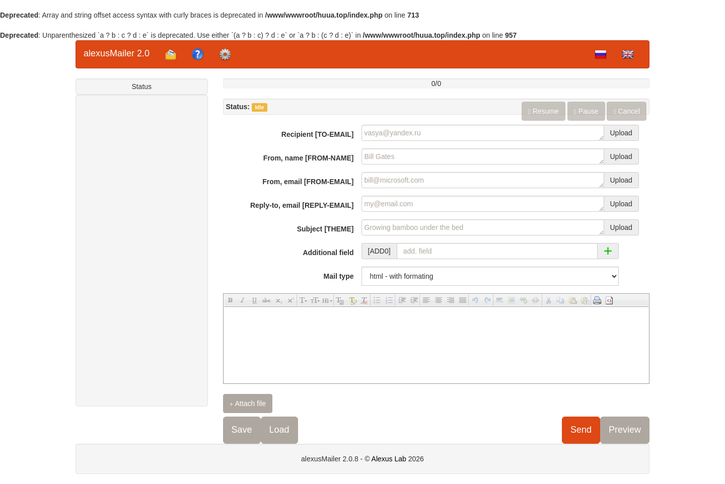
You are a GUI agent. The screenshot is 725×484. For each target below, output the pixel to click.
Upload (621, 133)
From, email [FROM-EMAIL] (307, 182)
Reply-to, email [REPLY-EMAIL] (302, 205)
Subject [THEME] (325, 229)
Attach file (248, 403)
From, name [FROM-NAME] (308, 158)
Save (242, 430)
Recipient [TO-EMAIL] (317, 134)
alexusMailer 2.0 (117, 53)
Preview (625, 430)
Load (279, 430)
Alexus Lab (389, 459)
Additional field (328, 253)
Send (581, 430)
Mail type (339, 276)
